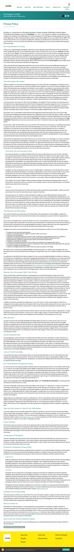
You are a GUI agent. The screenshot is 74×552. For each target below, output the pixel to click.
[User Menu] (69, 4)
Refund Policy (57, 7)
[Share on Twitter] (63, 16)
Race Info (19, 7)
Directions (22, 16)
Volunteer (66, 7)
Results (48, 7)
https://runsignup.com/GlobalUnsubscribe (44, 265)
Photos (23, 542)
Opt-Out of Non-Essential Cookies (14, 527)
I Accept (66, 549)
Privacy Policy (31, 550)
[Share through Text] (68, 16)
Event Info (28, 7)
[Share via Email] (66, 16)
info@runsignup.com (28, 417)
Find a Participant (38, 7)
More (66, 9)
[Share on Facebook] (61, 16)
